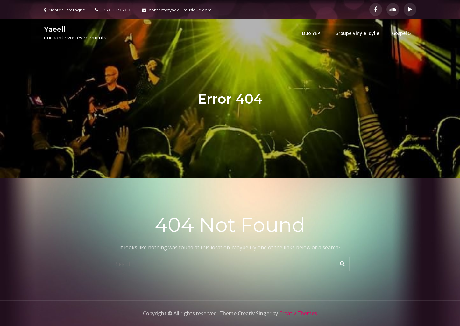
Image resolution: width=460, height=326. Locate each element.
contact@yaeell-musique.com (177, 9)
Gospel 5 (401, 33)
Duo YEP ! (312, 33)
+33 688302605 (113, 9)
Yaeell (55, 29)
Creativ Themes (298, 313)
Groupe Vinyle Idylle (357, 33)
